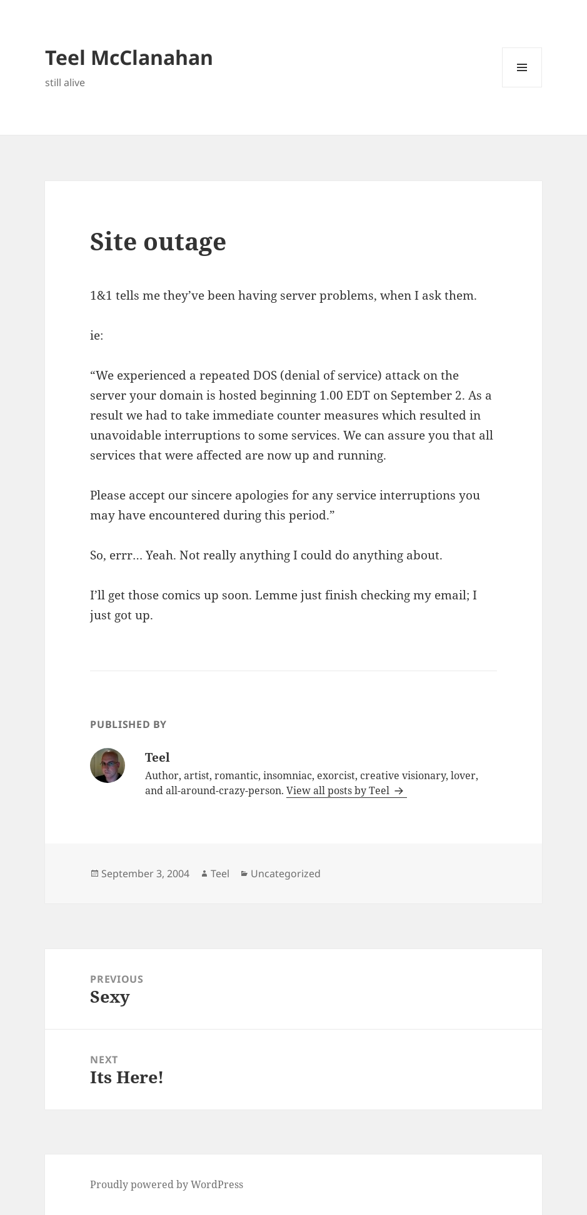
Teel (220, 873)
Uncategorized (286, 873)
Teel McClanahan (129, 57)
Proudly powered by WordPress (166, 1184)
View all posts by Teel (339, 790)
